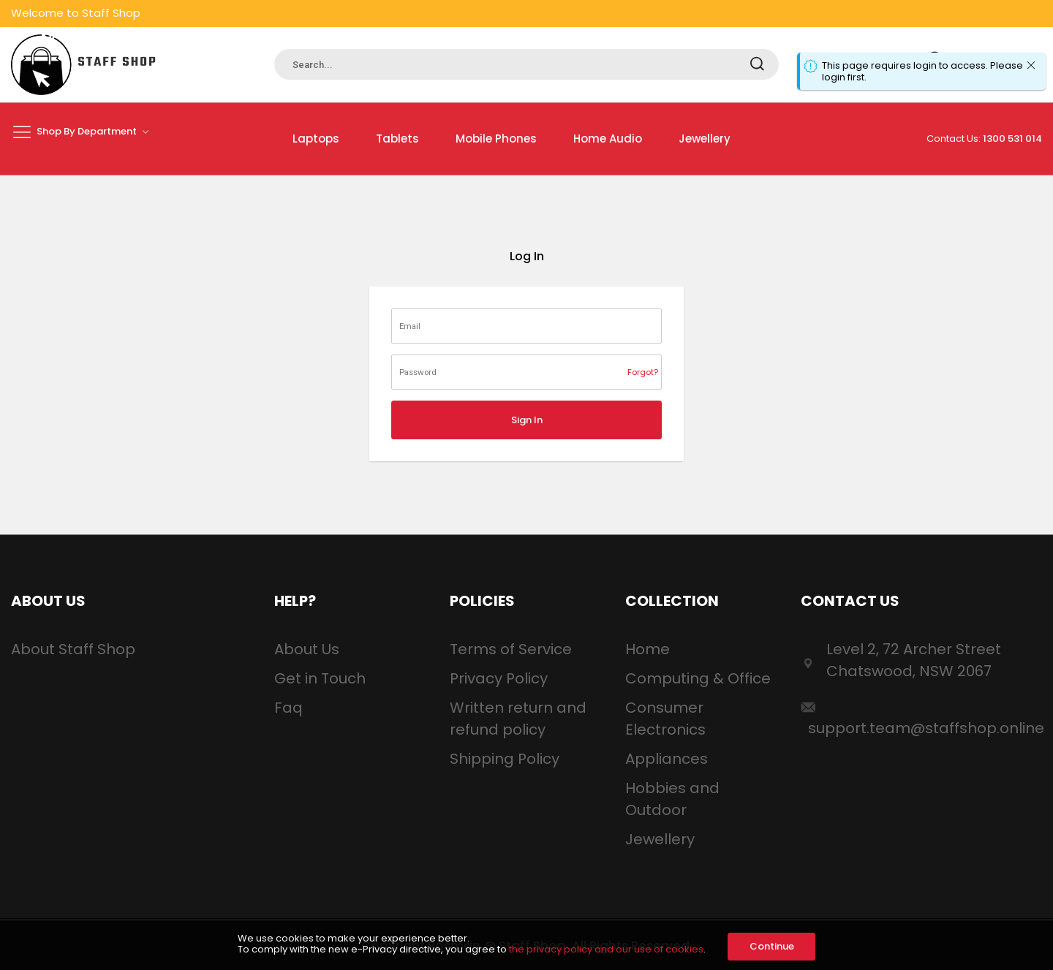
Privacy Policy (499, 678)
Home (647, 649)
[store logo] (84, 64)
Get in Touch (320, 678)
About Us (306, 649)
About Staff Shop (73, 649)
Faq (288, 707)
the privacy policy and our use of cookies (606, 949)
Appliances (666, 759)
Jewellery (660, 839)
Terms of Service (511, 649)
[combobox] (526, 64)
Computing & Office (698, 678)
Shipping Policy (504, 759)
